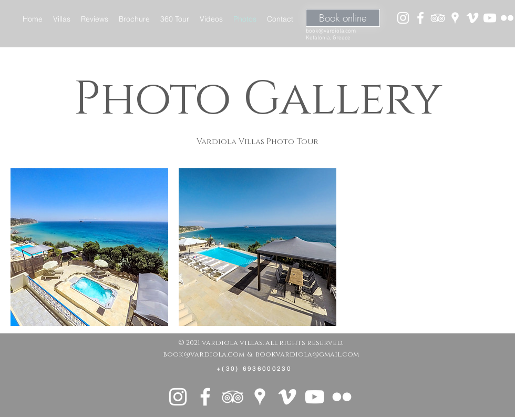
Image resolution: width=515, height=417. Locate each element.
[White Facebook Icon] (420, 18)
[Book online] (343, 18)
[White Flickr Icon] (507, 18)
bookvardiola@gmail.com (307, 354)
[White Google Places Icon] (455, 18)
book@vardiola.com (331, 31)
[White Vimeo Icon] (472, 18)
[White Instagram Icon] (403, 18)
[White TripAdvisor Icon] (438, 18)
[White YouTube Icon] (490, 18)
